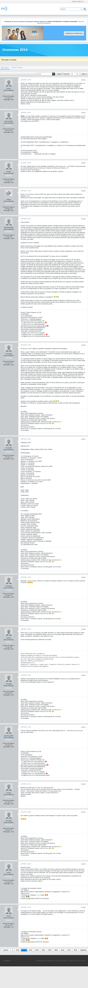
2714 (30, 950)
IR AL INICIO (72, 960)
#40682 (83, 113)
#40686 (83, 345)
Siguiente (83, 950)
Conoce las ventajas (74, 33)
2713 (24, 950)
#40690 (83, 675)
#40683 (83, 163)
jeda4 (9, 638)
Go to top (82, 960)
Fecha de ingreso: (9, 96)
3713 (69, 950)
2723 (43, 950)
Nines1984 (9, 121)
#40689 (83, 629)
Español (7, 960)
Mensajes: (7, 99)
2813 (56, 950)
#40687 (83, 439)
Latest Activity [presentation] (16, 67)
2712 (17, 950)
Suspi (9, 88)
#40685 (83, 219)
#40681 (83, 80)
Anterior (6, 950)
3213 (62, 950)
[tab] (17, 67)
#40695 (83, 907)
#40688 (83, 577)
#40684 (83, 191)
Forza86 (9, 354)
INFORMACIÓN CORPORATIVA (46, 960)
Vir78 (9, 873)
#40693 (83, 812)
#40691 (83, 727)
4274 (75, 950)
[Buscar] (71, 9)
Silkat (9, 199)
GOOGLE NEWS (62, 960)
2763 (49, 950)
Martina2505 (8, 227)
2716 (36, 950)
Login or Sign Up (78, 1)
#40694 (83, 864)
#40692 (83, 784)
